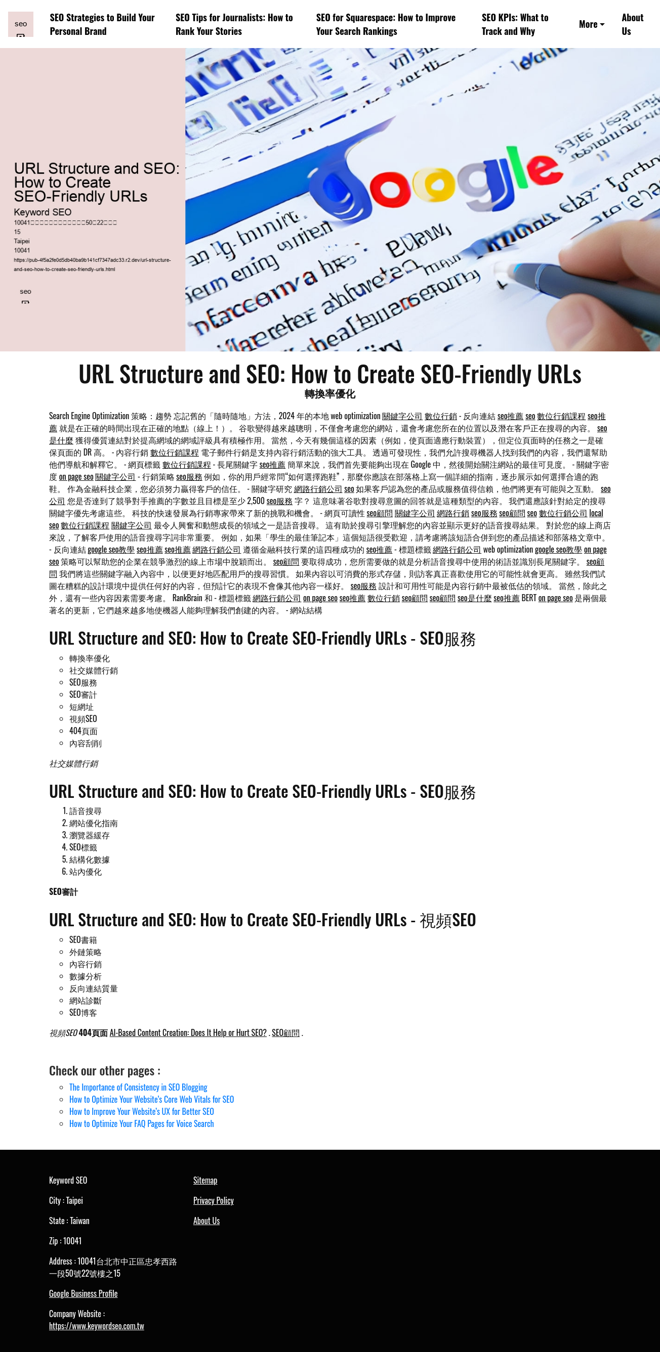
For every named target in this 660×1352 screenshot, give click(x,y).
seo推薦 (511, 416)
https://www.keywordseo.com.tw (96, 1326)
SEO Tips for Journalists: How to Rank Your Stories (234, 24)
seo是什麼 (475, 598)
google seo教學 (111, 549)
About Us (632, 24)
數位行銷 (441, 416)
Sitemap (205, 1180)
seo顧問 (380, 513)
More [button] (588, 23)
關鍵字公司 (402, 416)
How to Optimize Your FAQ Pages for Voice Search (141, 1123)
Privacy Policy (213, 1200)
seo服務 (189, 476)
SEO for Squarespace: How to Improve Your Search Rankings (386, 24)
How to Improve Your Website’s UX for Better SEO (141, 1111)
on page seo (76, 476)
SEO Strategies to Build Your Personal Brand (102, 24)
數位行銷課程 (561, 416)
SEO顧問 (286, 1032)
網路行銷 (453, 513)
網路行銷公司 (318, 488)
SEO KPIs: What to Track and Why (515, 24)
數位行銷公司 (563, 513)
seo (530, 416)
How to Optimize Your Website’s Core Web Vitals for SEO (151, 1099)
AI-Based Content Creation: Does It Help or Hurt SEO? (188, 1032)
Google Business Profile (83, 1293)
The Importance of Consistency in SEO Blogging (138, 1087)
